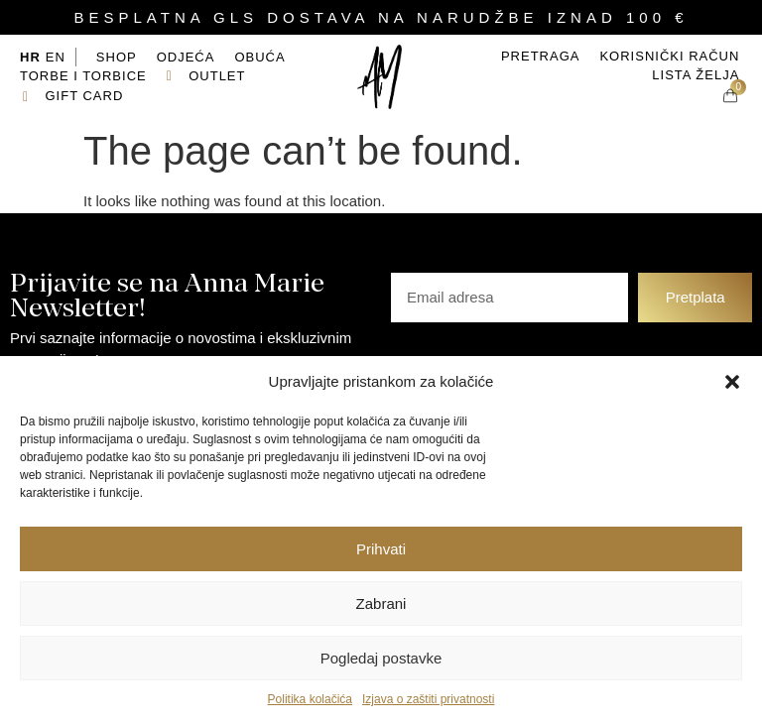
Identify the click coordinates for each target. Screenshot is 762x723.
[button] (732, 382)
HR (30, 57)
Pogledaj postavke (381, 658)
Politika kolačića (310, 699)
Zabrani (381, 603)
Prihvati (381, 549)
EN (55, 57)
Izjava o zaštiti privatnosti (428, 699)
